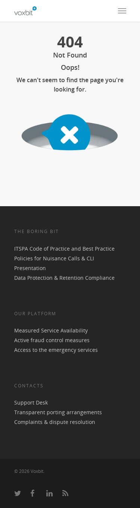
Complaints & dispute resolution (54, 421)
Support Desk (31, 402)
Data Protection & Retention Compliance (64, 277)
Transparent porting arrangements (58, 412)
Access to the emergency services (56, 349)
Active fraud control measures (52, 340)
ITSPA (21, 248)
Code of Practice (49, 248)
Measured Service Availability (51, 330)
